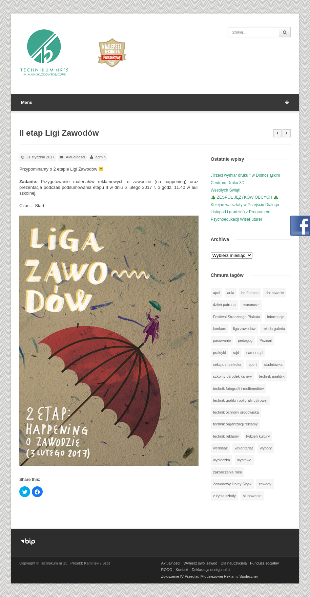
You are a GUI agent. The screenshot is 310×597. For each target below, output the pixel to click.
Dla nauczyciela (234, 563)
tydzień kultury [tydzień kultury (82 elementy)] (258, 436)
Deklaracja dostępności (211, 570)
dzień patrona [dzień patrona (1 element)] (224, 305)
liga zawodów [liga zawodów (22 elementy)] (244, 329)
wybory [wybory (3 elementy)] (266, 448)
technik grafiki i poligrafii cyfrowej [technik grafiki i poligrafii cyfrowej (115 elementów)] (240, 400)
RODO (166, 570)
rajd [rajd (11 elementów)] (236, 353)
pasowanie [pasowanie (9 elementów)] (222, 340)
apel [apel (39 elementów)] (216, 293)
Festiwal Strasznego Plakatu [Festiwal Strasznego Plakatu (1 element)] (236, 317)
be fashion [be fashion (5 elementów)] (250, 293)
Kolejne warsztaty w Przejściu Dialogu (245, 204)
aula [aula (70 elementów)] (230, 293)
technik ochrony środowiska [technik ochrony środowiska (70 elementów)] (236, 412)
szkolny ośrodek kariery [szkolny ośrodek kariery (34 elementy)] (232, 376)
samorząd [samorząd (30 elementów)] (254, 353)
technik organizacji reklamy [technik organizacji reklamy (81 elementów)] (235, 424)
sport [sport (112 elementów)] (252, 364)
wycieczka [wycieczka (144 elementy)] (221, 460)
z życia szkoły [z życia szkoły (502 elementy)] (224, 496)
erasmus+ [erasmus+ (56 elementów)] (251, 305)
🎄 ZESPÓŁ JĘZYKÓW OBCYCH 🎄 (244, 197)
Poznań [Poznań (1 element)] (266, 340)
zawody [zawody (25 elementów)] (265, 484)
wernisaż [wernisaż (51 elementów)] (220, 448)
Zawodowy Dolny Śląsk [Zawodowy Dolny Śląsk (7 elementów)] (232, 484)
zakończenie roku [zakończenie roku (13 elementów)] (227, 472)
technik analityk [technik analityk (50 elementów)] (272, 376)
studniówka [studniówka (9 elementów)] (273, 364)
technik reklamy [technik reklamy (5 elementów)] (226, 436)
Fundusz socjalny (264, 563)
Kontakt (182, 570)
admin (101, 157)
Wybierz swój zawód (201, 563)
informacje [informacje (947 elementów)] (275, 317)
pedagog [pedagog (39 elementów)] (245, 340)
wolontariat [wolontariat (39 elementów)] (244, 448)
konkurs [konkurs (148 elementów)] (219, 329)
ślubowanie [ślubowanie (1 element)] (252, 496)
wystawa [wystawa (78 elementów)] (244, 460)
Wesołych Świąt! (226, 190)
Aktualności (75, 157)
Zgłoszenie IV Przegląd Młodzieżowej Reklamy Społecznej (209, 576)
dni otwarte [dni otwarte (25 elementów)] (275, 293)
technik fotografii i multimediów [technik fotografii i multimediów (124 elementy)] (238, 388)
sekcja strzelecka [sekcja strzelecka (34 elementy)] (227, 364)
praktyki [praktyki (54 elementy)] (219, 353)
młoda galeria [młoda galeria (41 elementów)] (274, 329)
